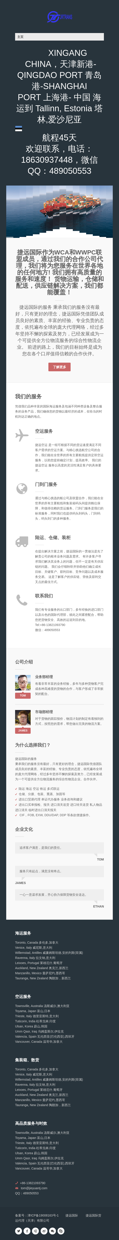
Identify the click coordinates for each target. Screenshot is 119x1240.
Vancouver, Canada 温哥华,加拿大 (39, 1041)
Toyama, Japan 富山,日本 (32, 1011)
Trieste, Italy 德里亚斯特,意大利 (37, 1016)
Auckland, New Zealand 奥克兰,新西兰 (41, 968)
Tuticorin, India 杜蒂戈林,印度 (35, 1021)
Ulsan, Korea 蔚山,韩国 (31, 1026)
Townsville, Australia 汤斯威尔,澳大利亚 (42, 1006)
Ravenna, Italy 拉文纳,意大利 (35, 958)
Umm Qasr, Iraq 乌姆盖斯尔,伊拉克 (39, 1031)
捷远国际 (71, 1215)
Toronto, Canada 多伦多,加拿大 (36, 942)
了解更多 (59, 367)
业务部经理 (44, 677)
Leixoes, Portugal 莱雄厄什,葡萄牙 (39, 963)
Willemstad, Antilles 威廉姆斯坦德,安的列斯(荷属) (49, 952)
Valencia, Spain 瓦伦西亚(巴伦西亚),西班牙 (44, 1036)
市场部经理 (44, 712)
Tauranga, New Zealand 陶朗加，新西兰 (43, 978)
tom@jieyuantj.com (34, 1188)
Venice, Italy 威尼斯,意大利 (33, 947)
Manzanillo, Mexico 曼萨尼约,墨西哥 (40, 973)
